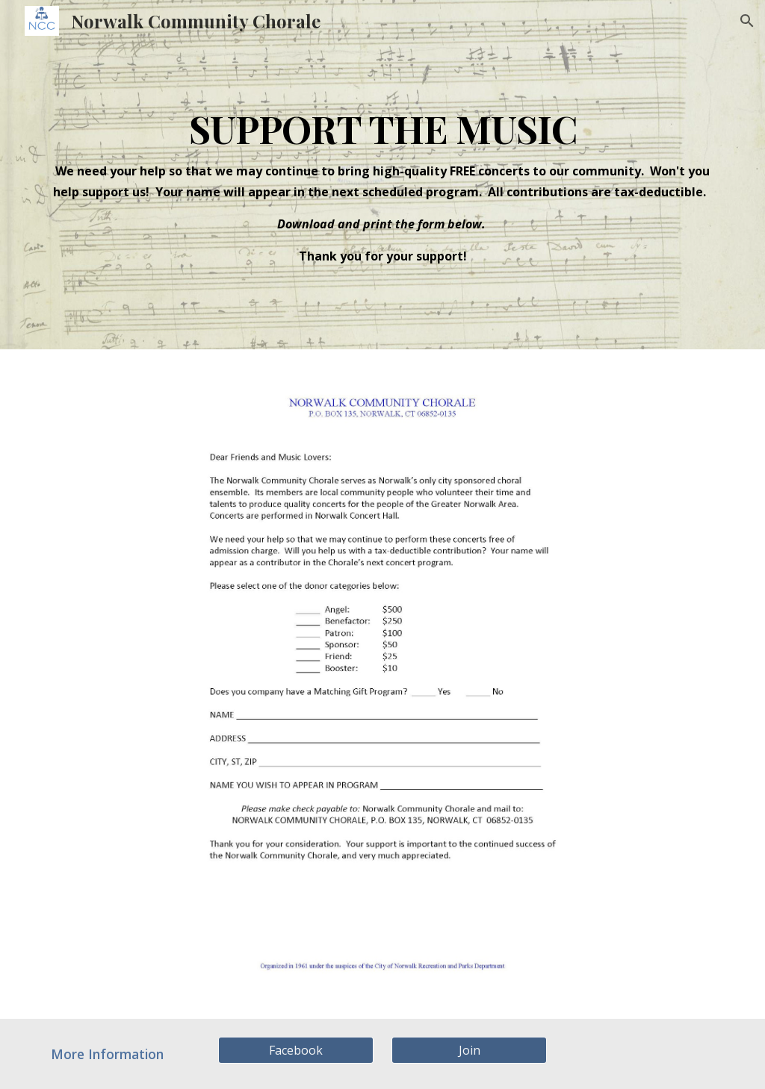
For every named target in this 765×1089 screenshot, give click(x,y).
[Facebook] (296, 1050)
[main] (383, 175)
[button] (747, 21)
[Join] (469, 1050)
